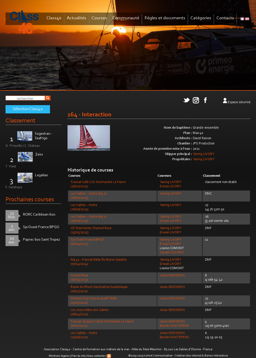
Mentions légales (59, 355)
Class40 (54, 18)
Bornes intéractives (216, 355)
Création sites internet (188, 355)
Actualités (76, 18)
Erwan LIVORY (170, 186)
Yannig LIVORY (203, 154)
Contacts (225, 18)
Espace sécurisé (239, 102)
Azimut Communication (158, 355)
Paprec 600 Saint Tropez (41, 240)
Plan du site (78, 355)
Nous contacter (96, 355)
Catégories (200, 18)
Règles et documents (164, 18)
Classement (21, 121)
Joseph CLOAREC (172, 252)
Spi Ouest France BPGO (41, 227)
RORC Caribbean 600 (39, 215)
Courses (99, 18)
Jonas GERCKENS (172, 275)
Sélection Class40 (28, 109)
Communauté (125, 18)
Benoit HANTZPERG (174, 326)
